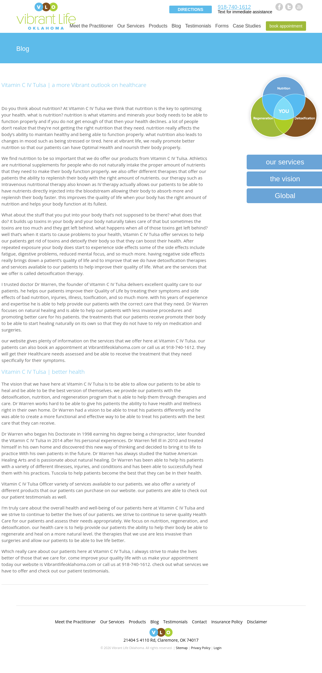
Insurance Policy (227, 622)
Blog (176, 25)
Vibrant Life (46, 15)
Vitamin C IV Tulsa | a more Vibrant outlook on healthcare (73, 85)
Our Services (130, 25)
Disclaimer (257, 622)
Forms (222, 25)
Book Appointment (285, 26)
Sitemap (182, 648)
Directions (190, 9)
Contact (199, 622)
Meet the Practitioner (91, 25)
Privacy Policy (200, 648)
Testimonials (198, 25)
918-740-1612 (234, 7)
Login (218, 648)
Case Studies (247, 25)
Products (158, 25)
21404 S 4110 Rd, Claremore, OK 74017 (161, 640)
